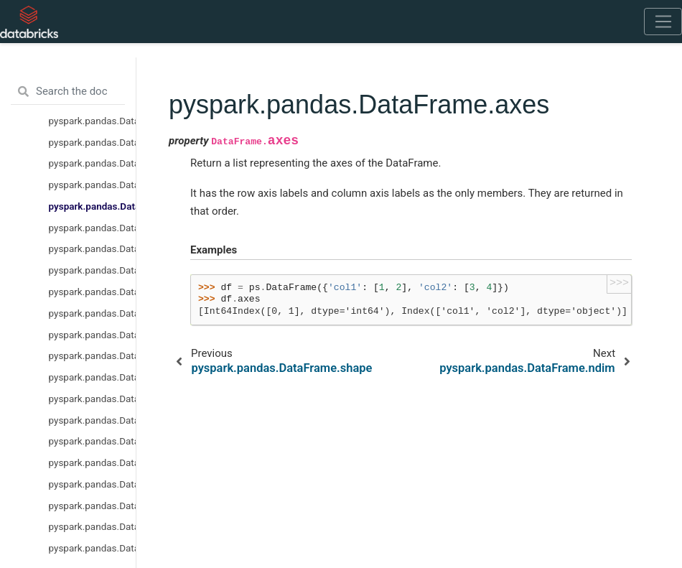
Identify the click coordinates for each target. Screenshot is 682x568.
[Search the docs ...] (68, 92)
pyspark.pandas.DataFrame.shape (92, 184)
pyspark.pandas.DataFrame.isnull (92, 377)
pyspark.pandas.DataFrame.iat (92, 505)
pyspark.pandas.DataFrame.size (92, 248)
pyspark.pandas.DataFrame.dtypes (92, 163)
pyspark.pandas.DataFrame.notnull (92, 420)
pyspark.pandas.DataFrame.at (92, 484)
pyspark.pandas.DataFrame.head (92, 526)
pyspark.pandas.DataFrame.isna (92, 334)
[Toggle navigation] (663, 21)
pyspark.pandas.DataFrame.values (92, 291)
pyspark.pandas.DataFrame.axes (92, 206)
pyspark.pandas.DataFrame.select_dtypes (92, 270)
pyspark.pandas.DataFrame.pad (92, 441)
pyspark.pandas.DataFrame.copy (92, 313)
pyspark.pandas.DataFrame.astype (92, 355)
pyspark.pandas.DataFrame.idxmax (92, 548)
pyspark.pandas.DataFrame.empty (92, 142)
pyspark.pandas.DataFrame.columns (92, 120)
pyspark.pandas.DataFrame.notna (92, 398)
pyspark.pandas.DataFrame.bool (92, 462)
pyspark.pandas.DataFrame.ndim (92, 227)
